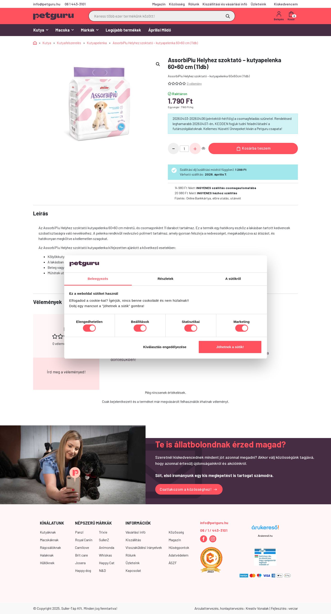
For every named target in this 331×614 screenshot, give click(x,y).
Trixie (103, 532)
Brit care (81, 555)
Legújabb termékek (123, 29)
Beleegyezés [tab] (98, 279)
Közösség (177, 4)
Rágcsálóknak (50, 547)
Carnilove (82, 547)
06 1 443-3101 (75, 4)
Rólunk (193, 4)
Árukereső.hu (265, 535)
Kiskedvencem (286, 4)
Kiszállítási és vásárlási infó (225, 4)
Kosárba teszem (254, 148)
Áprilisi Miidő (159, 29)
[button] (158, 64)
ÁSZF (173, 563)
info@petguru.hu (46, 4)
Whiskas (105, 555)
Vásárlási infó (136, 532)
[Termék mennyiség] (184, 149)
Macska (64, 29)
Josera (80, 563)
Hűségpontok (179, 547)
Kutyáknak (48, 532)
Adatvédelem (178, 555)
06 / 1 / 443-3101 (213, 530)
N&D (102, 570)
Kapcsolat (133, 570)
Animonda (106, 547)
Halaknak (47, 555)
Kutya (40, 29)
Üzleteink (258, 4)
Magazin (159, 4)
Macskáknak (49, 540)
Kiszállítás (133, 540)
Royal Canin (83, 540)
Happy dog (83, 570)
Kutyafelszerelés (69, 43)
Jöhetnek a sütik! (230, 347)
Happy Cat (106, 563)
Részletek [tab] (165, 279)
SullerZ (104, 540)
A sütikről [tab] (233, 279)
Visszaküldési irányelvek (144, 547)
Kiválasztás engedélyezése (164, 347)
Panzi (79, 532)
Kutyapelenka (97, 43)
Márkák (89, 29)
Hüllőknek (47, 563)
